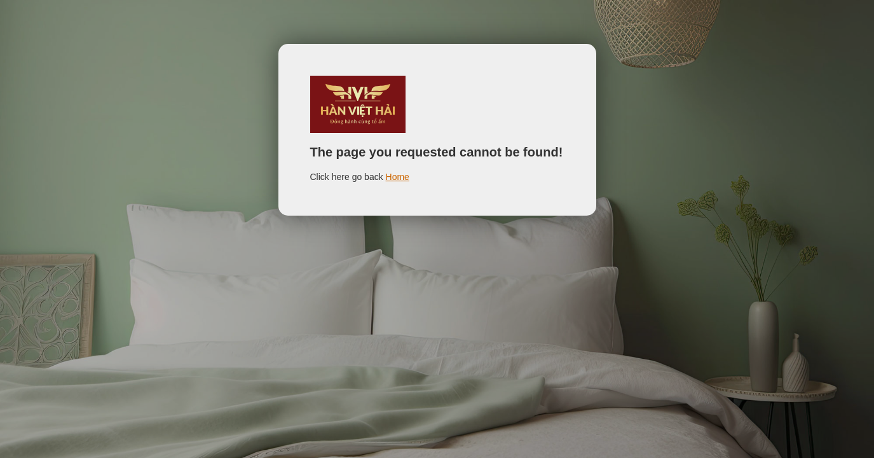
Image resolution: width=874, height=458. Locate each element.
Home (397, 177)
